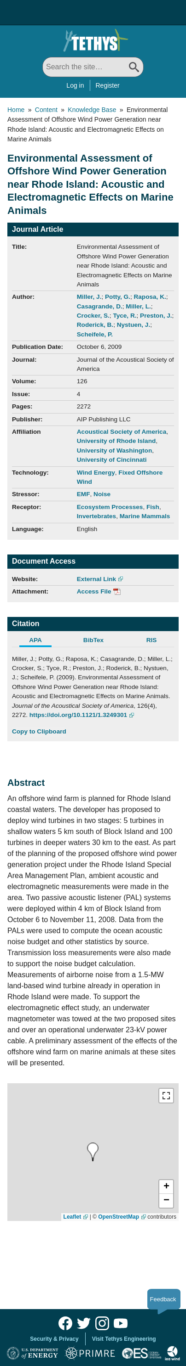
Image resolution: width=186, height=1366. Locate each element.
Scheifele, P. (95, 334)
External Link (96, 579)
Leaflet (72, 1217)
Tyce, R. (124, 315)
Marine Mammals (145, 516)
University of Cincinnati (112, 459)
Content (46, 109)
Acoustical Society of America (121, 431)
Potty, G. (117, 296)
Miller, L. (138, 306)
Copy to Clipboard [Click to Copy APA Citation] (39, 731)
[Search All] (93, 67)
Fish (152, 507)
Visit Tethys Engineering (124, 1339)
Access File (94, 591)
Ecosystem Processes (110, 507)
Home (15, 109)
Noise (101, 494)
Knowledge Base (92, 109)
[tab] (41, 641)
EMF (83, 494)
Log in (75, 85)
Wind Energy (96, 472)
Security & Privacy (54, 1339)
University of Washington (114, 450)
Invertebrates (96, 516)
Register (108, 85)
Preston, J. (156, 315)
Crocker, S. (93, 315)
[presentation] (93, 1151)
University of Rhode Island (116, 440)
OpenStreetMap (118, 1217)
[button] (166, 1187)
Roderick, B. (95, 324)
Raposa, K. (150, 296)
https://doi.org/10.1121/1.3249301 (78, 714)
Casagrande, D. (99, 306)
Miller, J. (89, 296)
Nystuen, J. (134, 324)
